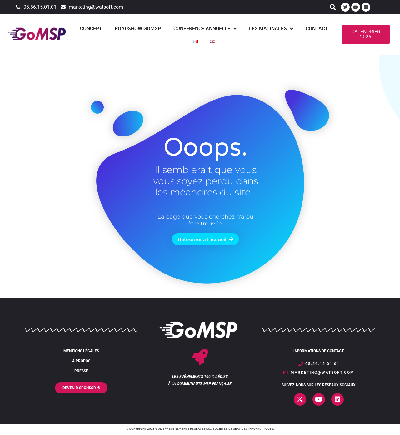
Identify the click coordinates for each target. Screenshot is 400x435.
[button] (332, 7)
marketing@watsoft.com (96, 7)
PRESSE (81, 371)
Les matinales (271, 28)
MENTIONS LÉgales (81, 351)
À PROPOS (81, 361)
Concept (91, 29)
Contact (317, 29)
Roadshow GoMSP (138, 29)
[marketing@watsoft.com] (63, 7)
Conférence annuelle (205, 28)
